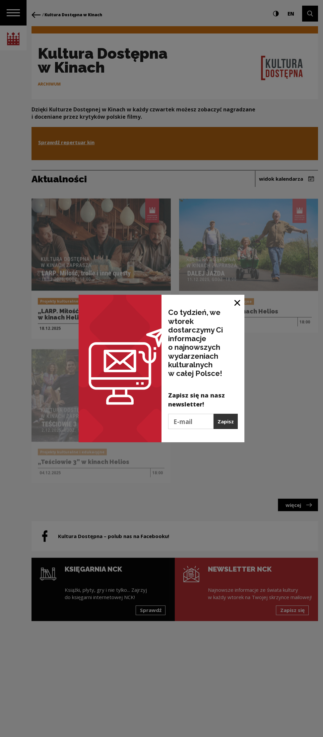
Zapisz (226, 421)
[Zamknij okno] (237, 302)
